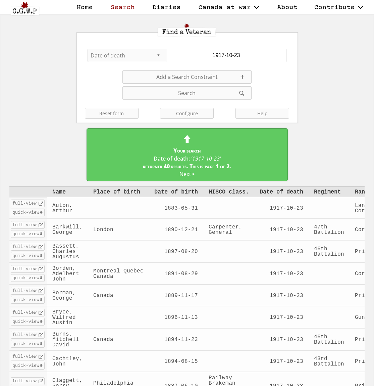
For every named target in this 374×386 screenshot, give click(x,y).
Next (187, 174)
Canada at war (229, 7)
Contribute (338, 7)
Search (123, 7)
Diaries (167, 7)
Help (262, 113)
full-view (24, 203)
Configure (187, 113)
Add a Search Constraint (187, 77)
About (287, 7)
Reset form (111, 113)
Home (85, 7)
